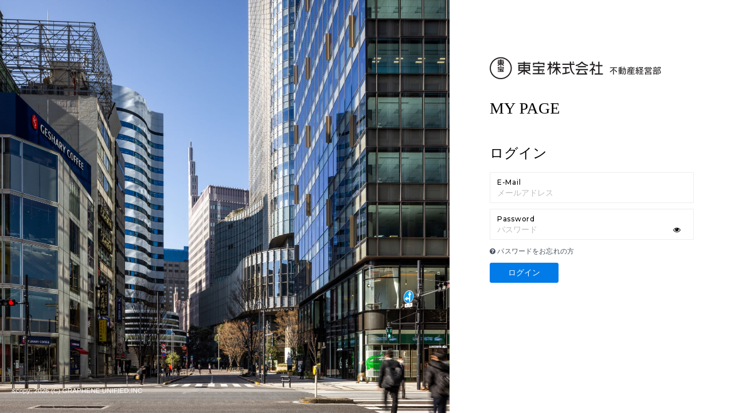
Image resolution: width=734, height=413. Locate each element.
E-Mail (509, 182)
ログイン (524, 272)
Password (516, 219)
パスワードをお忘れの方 (532, 251)
